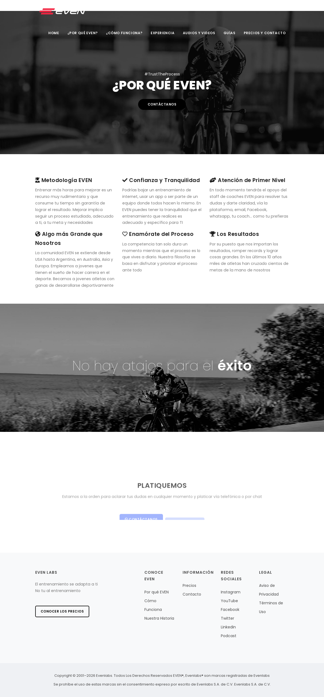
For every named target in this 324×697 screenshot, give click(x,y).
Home (53, 33)
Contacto (192, 594)
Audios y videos (199, 33)
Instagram (230, 592)
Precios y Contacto (265, 33)
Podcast (228, 636)
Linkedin (228, 627)
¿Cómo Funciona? (124, 33)
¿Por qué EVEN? (82, 33)
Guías (230, 33)
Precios (189, 585)
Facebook (230, 609)
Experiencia (163, 33)
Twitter (227, 618)
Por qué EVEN (156, 592)
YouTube (229, 601)
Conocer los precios (62, 611)
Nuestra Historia (159, 618)
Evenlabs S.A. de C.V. (252, 684)
